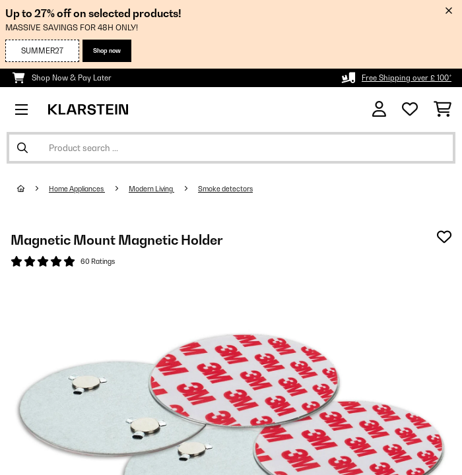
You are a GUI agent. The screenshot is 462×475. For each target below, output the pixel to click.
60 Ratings (98, 261)
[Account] (379, 109)
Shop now (107, 50)
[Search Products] (231, 148)
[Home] (33, 189)
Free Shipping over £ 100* (406, 77)
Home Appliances (77, 189)
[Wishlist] (410, 109)
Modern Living (151, 189)
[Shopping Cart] (442, 109)
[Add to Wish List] (444, 237)
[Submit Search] (22, 148)
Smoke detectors (225, 189)
